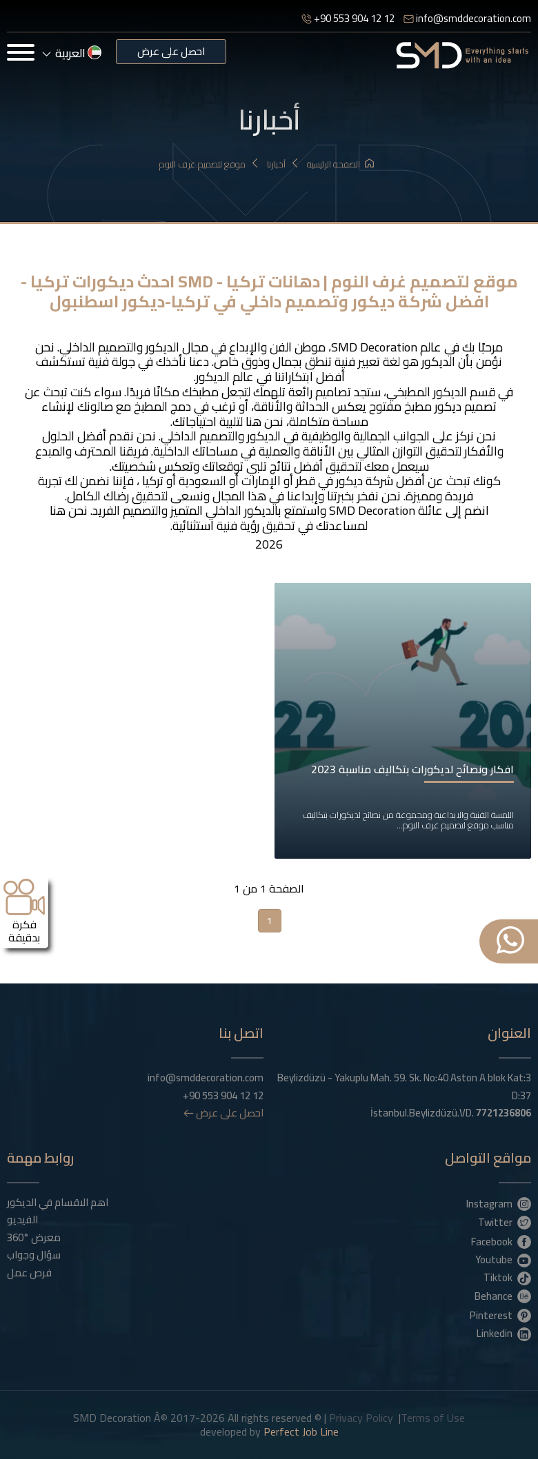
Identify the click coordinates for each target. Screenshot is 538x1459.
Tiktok (507, 1277)
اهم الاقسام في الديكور (57, 1203)
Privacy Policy (361, 1417)
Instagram (498, 1203)
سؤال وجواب (34, 1255)
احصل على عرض (171, 51)
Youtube (503, 1259)
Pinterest (500, 1315)
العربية (72, 53)
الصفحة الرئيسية (340, 164)
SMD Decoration (374, 347)
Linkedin (504, 1333)
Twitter (504, 1222)
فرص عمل (29, 1273)
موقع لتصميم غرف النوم (209, 164)
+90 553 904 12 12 (348, 18)
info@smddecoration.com (467, 18)
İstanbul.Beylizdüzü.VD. (450, 1113)
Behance (503, 1295)
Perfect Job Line (301, 1431)
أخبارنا (283, 164)
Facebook (501, 1241)
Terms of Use (433, 1417)
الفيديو (22, 1220)
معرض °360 (34, 1238)
